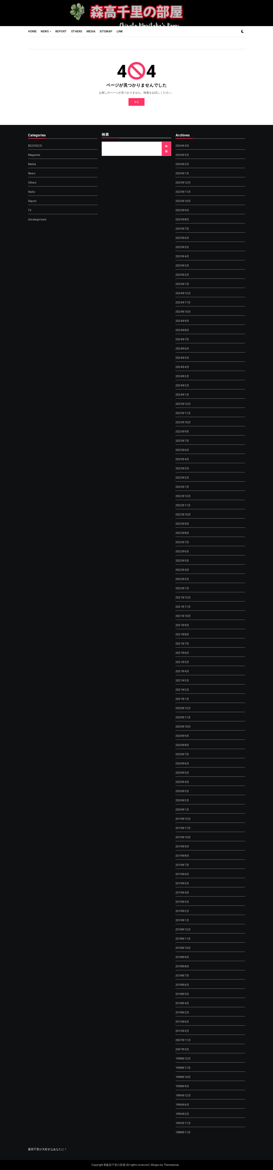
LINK (120, 31)
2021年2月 (182, 689)
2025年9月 (182, 210)
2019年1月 (182, 920)
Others (32, 182)
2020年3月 (182, 791)
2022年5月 (182, 560)
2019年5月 (182, 883)
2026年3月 (182, 155)
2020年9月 (182, 735)
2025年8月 (182, 219)
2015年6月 (182, 1021)
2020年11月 (183, 717)
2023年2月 (182, 477)
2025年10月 (183, 201)
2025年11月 (183, 191)
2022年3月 (182, 579)
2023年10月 (183, 422)
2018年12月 (183, 929)
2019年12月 (183, 818)
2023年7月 (182, 440)
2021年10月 (183, 616)
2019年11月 (183, 828)
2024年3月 (182, 376)
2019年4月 (182, 892)
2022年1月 (182, 588)
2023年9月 (182, 431)
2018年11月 (183, 938)
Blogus (155, 1165)
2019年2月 (182, 911)
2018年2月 (182, 1012)
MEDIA (91, 31)
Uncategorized (37, 219)
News (31, 173)
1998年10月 (183, 1077)
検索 (105, 135)
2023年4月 (182, 459)
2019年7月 (182, 865)
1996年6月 (182, 1104)
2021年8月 (182, 634)
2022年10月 (183, 514)
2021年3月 (182, 680)
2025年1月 (182, 284)
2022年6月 (182, 551)
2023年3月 (182, 468)
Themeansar (171, 1165)
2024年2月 (182, 385)
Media (32, 164)
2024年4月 (182, 367)
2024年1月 (182, 394)
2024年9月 (182, 321)
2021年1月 (182, 699)
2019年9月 (182, 846)
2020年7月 (182, 754)
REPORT (61, 31)
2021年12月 (183, 597)
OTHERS (76, 31)
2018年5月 (182, 994)
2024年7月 (182, 339)
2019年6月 (182, 874)
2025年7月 (182, 228)
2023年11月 (183, 413)
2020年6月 (182, 763)
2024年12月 (183, 293)
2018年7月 (182, 975)
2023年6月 (182, 450)
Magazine (34, 155)
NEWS (45, 31)
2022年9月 (182, 523)
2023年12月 (183, 404)
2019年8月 (182, 855)
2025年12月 (183, 182)
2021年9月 (182, 625)
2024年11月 (183, 302)
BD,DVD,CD (35, 145)
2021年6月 (182, 653)
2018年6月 (182, 984)
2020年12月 (183, 708)
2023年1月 (182, 487)
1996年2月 (182, 1114)
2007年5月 (182, 1049)
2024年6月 (182, 348)
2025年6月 (182, 238)
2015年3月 (182, 1031)
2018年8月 (182, 966)
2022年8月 (182, 533)
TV (29, 210)
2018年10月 (183, 948)
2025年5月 (182, 247)
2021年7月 (182, 643)
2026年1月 (182, 173)
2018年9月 (182, 957)
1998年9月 (182, 1086)
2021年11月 (183, 606)
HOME (32, 31)
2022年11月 (183, 505)
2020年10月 (183, 726)
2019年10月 (183, 837)
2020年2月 (182, 800)
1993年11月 (183, 1123)
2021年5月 (182, 662)
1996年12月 (183, 1095)
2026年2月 (182, 164)
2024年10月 (183, 311)
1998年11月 (183, 1067)
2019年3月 (182, 901)
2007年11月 (183, 1040)
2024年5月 (182, 357)
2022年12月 (183, 496)
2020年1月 (182, 809)
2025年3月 (182, 265)
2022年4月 (182, 570)
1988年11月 (183, 1132)
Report (32, 201)
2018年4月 (182, 1003)
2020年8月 (182, 745)
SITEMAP (106, 31)
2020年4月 (182, 782)
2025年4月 (182, 256)
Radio (31, 191)
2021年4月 (182, 671)
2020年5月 (182, 772)
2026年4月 (182, 145)
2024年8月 (182, 330)
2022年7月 (182, 542)
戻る (136, 102)
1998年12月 (183, 1058)
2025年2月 (182, 274)
